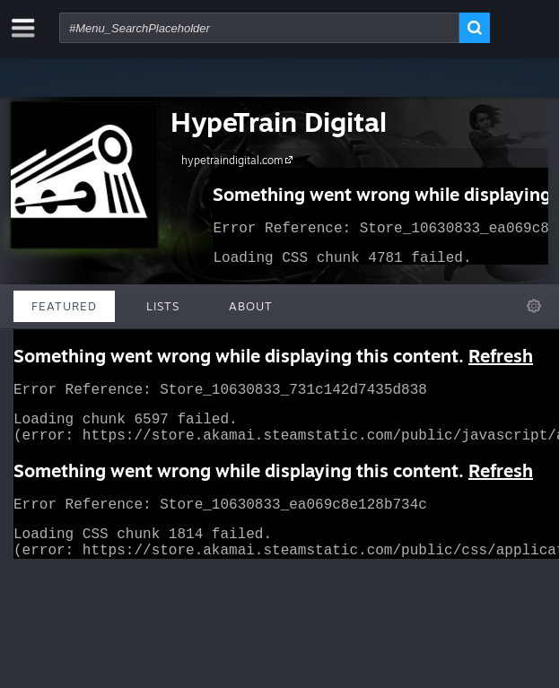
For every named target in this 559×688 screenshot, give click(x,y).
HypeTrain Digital (278, 121)
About (251, 306)
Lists (162, 306)
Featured (64, 306)
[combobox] (259, 28)
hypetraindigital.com (239, 159)
